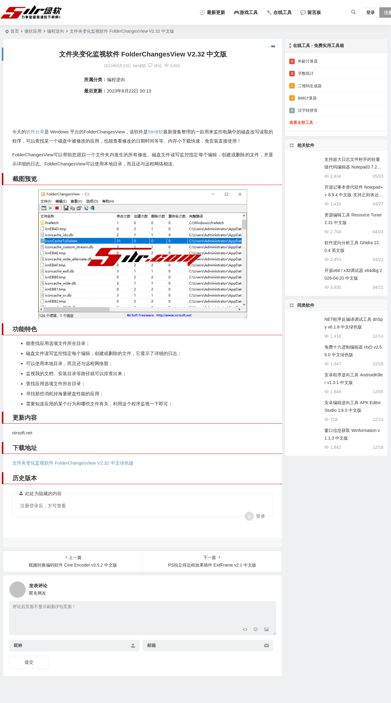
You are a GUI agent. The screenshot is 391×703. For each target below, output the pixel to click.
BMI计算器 (303, 98)
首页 (14, 31)
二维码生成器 (305, 86)
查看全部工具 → (303, 122)
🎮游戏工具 (246, 12)
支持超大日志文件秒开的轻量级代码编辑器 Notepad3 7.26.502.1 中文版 (353, 167)
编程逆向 (55, 31)
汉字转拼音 (303, 110)
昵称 (18, 645)
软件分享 (35, 131)
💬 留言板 (310, 12)
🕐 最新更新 (212, 12)
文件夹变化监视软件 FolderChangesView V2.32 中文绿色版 (72, 462)
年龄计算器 (303, 61)
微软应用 (33, 31)
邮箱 (151, 645)
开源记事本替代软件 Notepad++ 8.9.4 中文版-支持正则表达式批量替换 (353, 195)
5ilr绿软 (157, 131)
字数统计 (301, 73)
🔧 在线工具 (279, 12)
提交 (29, 661)
